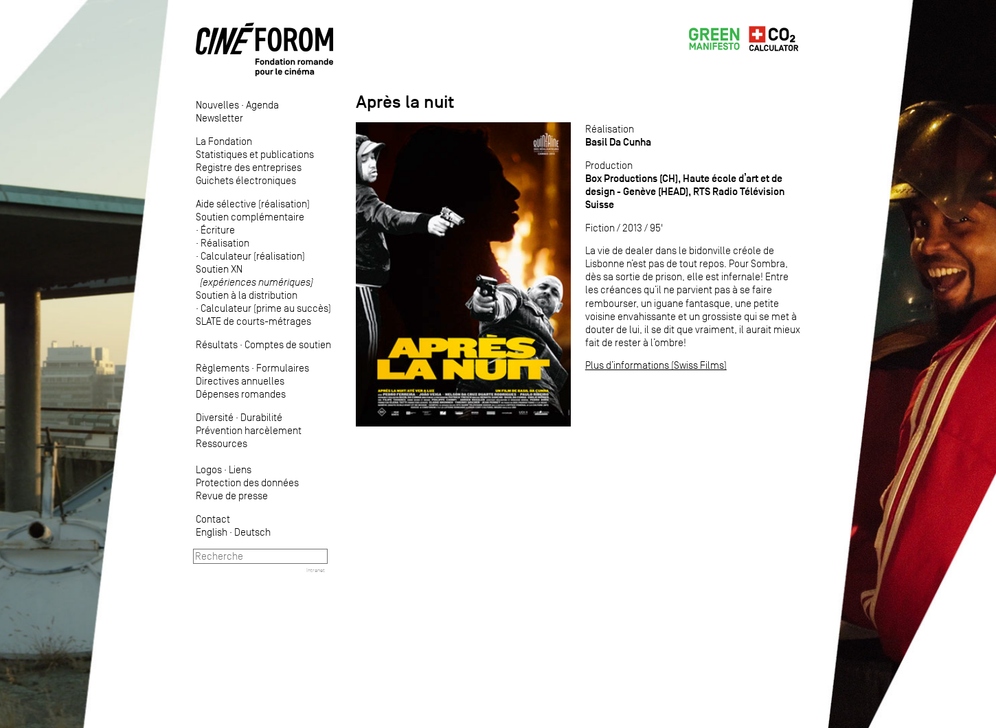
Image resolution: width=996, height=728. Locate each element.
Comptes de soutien (288, 344)
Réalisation (225, 243)
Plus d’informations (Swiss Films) (656, 365)
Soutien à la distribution (246, 295)
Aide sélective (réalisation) (253, 203)
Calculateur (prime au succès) (266, 308)
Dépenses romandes (241, 394)
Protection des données (247, 482)
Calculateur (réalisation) (253, 256)
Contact (213, 519)
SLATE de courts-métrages (253, 321)
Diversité (215, 417)
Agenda (262, 105)
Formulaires (282, 368)
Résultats (217, 344)
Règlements (222, 368)
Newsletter (219, 118)
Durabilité (261, 417)
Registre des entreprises (249, 167)
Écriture (218, 230)
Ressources (221, 443)
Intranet (315, 570)
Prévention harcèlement (249, 430)
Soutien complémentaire (250, 217)
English (211, 532)
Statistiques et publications (255, 154)
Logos (209, 469)
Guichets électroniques (246, 180)
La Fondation (224, 141)
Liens (240, 469)
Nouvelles (217, 105)
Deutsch (252, 532)
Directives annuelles (240, 381)
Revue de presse (232, 495)
